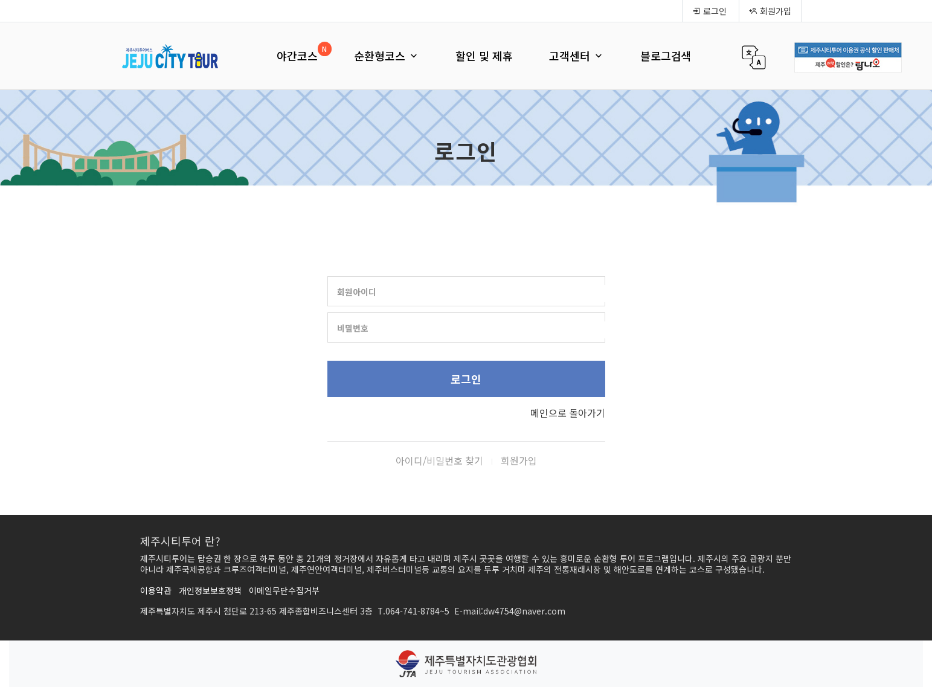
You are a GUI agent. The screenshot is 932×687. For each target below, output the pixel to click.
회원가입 (770, 11)
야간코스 (297, 55)
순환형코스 (386, 55)
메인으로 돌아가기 (567, 412)
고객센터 (576, 55)
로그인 (709, 11)
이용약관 (156, 590)
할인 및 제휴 (484, 55)
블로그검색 (666, 55)
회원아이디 (356, 292)
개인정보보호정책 (210, 590)
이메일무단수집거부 (284, 590)
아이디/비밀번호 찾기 (439, 461)
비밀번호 (352, 328)
